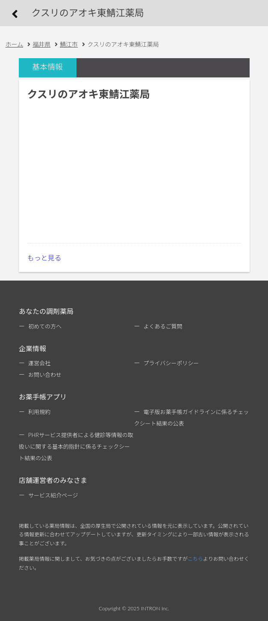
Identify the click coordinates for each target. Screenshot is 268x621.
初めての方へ (45, 326)
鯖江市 (69, 44)
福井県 (41, 44)
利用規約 (39, 411)
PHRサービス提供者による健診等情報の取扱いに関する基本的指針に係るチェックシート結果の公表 (76, 446)
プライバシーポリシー (171, 363)
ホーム (15, 44)
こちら (195, 559)
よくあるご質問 (163, 326)
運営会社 (39, 363)
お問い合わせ (45, 374)
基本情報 (47, 66)
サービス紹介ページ (53, 495)
